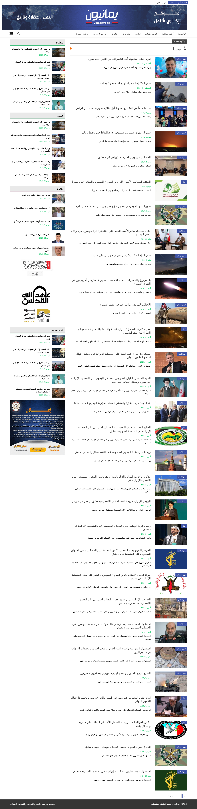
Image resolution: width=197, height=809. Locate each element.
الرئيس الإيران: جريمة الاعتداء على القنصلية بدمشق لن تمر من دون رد (111, 501)
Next (171, 796)
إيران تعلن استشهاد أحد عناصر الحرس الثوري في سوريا (119, 58)
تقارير (138, 33)
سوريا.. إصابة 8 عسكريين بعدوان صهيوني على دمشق (120, 255)
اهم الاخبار (182, 157)
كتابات (114, 33)
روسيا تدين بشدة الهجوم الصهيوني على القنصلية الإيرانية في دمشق (113, 452)
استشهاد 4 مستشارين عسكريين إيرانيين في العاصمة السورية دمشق (112, 771)
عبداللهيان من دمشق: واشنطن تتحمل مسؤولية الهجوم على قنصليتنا (112, 402)
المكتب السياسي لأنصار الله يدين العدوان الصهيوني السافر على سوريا (111, 181)
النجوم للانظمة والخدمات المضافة (25, 804)
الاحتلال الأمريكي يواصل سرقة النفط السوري (125, 304)
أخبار (184, 182)
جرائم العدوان (100, 33)
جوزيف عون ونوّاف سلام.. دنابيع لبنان (36, 195)
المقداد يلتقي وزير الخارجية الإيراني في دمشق (124, 157)
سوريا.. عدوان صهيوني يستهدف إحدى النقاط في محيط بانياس (116, 132)
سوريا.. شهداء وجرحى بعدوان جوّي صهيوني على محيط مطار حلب (113, 206)
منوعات (126, 33)
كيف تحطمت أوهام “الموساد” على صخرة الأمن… (31, 221)
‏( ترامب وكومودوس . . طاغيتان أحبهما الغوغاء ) (32, 208)
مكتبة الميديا (82, 33)
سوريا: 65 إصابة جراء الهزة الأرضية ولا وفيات (125, 83)
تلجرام (158, 3)
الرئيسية (182, 33)
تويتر (164, 3)
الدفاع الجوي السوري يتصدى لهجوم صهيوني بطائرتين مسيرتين (115, 673)
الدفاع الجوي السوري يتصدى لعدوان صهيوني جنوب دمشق (118, 746)
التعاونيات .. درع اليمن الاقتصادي (37, 235)
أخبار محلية (167, 33)
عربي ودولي (151, 33)
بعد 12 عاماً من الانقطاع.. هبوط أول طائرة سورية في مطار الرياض (113, 108)
